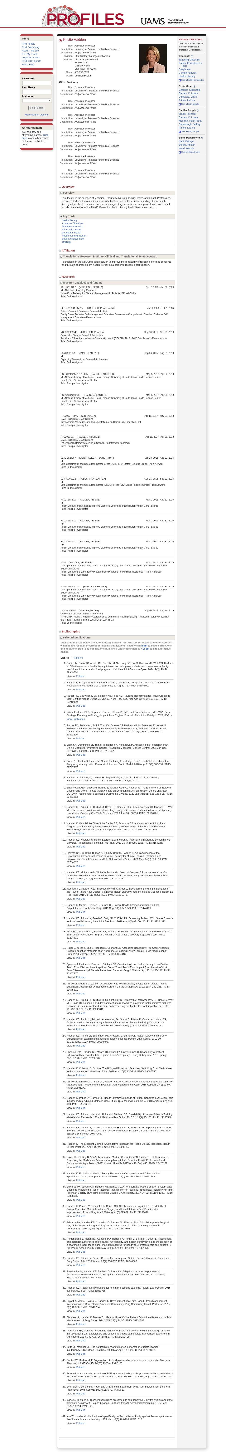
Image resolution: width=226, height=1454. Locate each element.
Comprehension (187, 72)
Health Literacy (187, 76)
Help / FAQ (28, 64)
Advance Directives (72, 223)
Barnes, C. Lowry (188, 93)
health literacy (69, 220)
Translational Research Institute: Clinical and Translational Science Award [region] (108, 256)
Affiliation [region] (67, 250)
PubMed (80, 676)
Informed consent (71, 229)
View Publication (76, 719)
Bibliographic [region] (70, 631)
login (144, 645)
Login (145, 648)
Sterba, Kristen (187, 144)
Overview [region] (67, 186)
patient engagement (73, 238)
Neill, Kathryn (186, 141)
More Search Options (37, 114)
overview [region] (67, 192)
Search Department (189, 152)
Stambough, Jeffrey (189, 124)
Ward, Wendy (186, 148)
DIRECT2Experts (31, 61)
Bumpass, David (188, 96)
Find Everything (30, 47)
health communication (74, 235)
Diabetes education (72, 226)
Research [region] (67, 276)
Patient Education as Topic (190, 64)
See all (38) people (189, 131)
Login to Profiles (31, 57)
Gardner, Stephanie (189, 89)
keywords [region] (67, 216)
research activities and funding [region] (81, 282)
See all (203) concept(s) (191, 80)
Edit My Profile (30, 54)
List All (64, 657)
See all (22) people (189, 104)
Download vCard (83, 75)
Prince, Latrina (187, 100)
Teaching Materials (189, 59)
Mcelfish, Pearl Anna (190, 120)
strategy (66, 241)
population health (71, 232)
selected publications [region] (75, 637)
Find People (28, 43)
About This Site (30, 50)
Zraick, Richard (187, 113)
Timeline (78, 657)
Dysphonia (184, 69)
